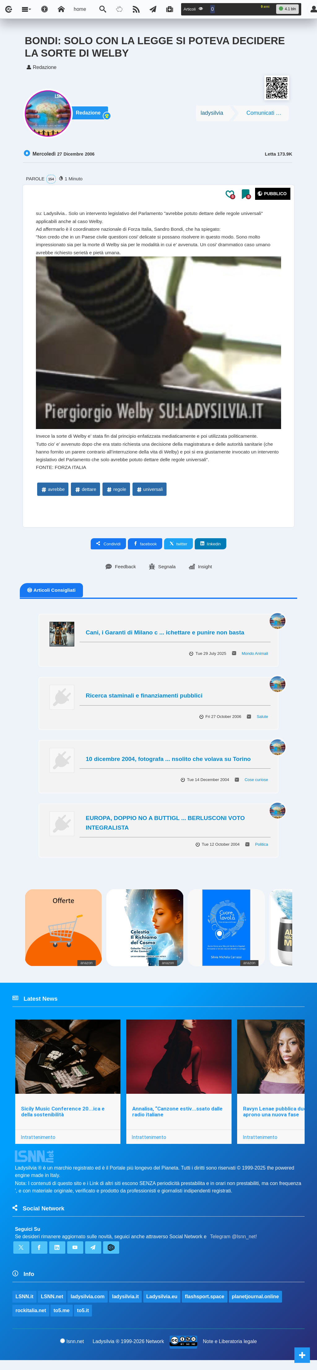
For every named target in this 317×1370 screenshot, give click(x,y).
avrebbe (53, 494)
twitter (178, 548)
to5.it (83, 1319)
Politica (261, 849)
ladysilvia (212, 114)
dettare (85, 494)
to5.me (62, 1319)
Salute (262, 721)
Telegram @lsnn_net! (233, 1244)
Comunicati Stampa (267, 114)
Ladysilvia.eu (162, 1305)
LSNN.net (52, 1305)
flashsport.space (204, 1305)
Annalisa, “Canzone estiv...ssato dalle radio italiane (177, 1118)
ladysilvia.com (88, 1305)
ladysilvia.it (125, 1305)
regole (116, 494)
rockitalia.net (30, 1319)
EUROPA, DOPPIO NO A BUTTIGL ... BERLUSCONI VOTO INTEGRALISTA (165, 828)
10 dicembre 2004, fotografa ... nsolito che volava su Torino (168, 764)
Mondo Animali (255, 658)
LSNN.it (24, 1305)
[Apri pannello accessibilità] (45, 9)
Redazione (89, 115)
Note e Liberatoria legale (230, 1350)
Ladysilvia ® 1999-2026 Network (128, 1350)
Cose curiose (256, 785)
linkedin (210, 548)
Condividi (108, 548)
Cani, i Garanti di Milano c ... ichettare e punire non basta (165, 637)
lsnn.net (72, 1350)
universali (149, 494)
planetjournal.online (255, 1305)
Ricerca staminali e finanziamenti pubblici (144, 701)
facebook (145, 548)
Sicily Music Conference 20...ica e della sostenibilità (63, 1118)
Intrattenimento (38, 1143)
